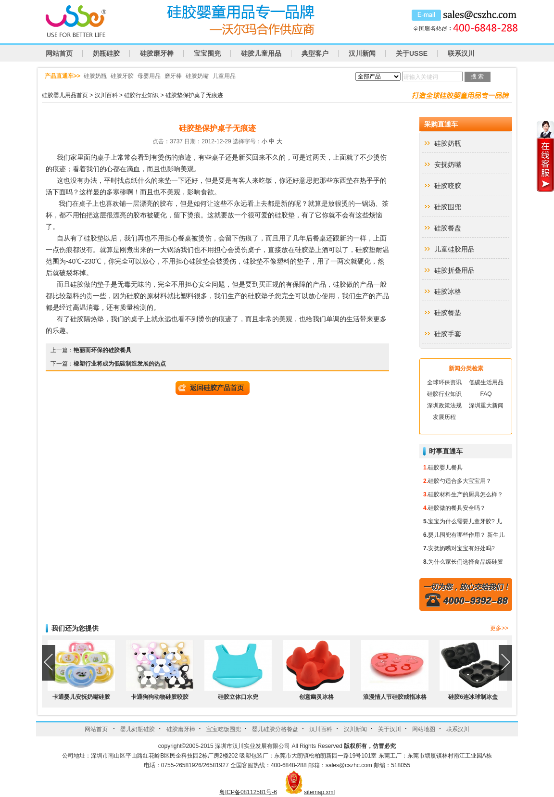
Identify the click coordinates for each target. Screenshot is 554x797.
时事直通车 (446, 451)
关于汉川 (389, 729)
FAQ (485, 394)
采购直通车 (441, 124)
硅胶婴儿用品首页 (65, 95)
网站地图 (423, 729)
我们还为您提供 (75, 628)
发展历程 (444, 417)
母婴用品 (149, 76)
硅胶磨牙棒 (157, 53)
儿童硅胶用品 (454, 249)
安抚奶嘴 (447, 164)
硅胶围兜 (447, 207)
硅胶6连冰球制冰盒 (473, 697)
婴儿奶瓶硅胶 (137, 729)
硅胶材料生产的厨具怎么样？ (465, 494)
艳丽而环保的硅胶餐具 (102, 350)
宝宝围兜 (207, 53)
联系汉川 (461, 53)
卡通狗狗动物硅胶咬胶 (160, 697)
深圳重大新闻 (486, 405)
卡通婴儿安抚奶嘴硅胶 (81, 697)
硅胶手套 (447, 334)
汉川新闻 (362, 53)
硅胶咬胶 (447, 186)
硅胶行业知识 (141, 95)
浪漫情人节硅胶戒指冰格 (395, 697)
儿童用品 (224, 76)
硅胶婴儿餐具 (445, 467)
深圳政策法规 (444, 405)
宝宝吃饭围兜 (223, 729)
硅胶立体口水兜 (238, 697)
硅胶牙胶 (122, 76)
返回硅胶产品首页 (217, 388)
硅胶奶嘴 (197, 76)
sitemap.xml (319, 792)
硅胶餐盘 (447, 228)
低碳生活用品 (486, 382)
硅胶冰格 (447, 291)
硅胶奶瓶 (95, 76)
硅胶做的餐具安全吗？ (457, 508)
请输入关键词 (420, 77)
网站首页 (59, 53)
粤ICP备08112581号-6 (248, 792)
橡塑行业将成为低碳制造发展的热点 (120, 363)
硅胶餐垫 (447, 312)
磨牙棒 (173, 76)
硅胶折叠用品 (454, 270)
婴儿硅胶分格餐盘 (275, 729)
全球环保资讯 (444, 382)
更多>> (499, 628)
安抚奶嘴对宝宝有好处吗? (461, 548)
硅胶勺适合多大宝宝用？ (459, 481)
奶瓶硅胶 (106, 53)
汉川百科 (106, 95)
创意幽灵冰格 (316, 697)
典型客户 (315, 53)
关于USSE (412, 53)
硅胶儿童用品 (261, 53)
